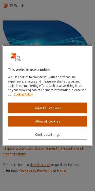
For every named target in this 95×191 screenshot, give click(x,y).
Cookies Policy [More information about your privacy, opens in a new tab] (23, 94)
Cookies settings (47, 134)
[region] (47, 95)
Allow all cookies (47, 121)
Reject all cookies (47, 108)
